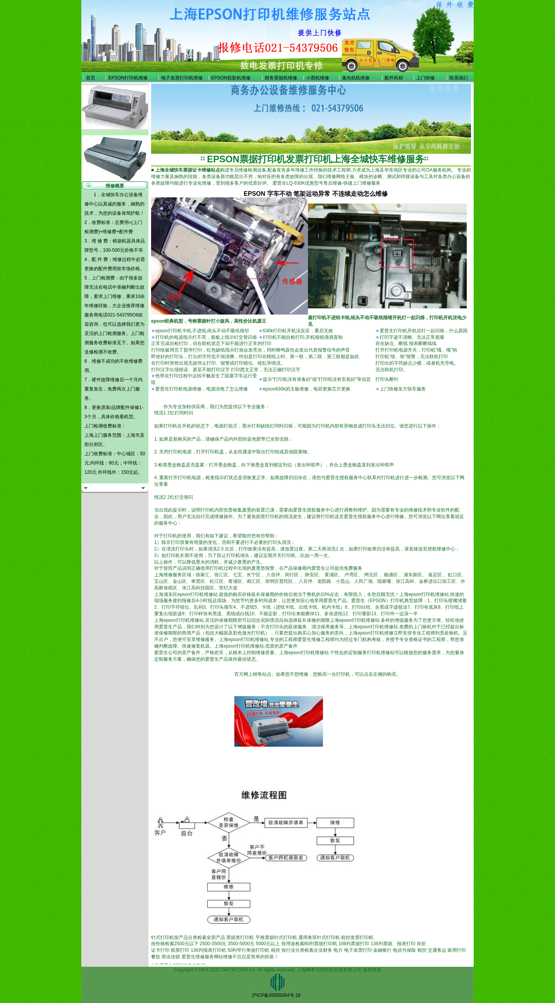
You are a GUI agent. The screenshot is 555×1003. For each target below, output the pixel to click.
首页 (90, 78)
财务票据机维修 (281, 78)
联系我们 (458, 78)
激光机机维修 (356, 78)
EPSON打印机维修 (128, 78)
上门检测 (107, 333)
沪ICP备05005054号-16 (276, 995)
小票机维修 (317, 78)
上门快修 (425, 78)
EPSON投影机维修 (231, 78)
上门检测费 (103, 278)
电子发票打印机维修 (182, 78)
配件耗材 (394, 78)
